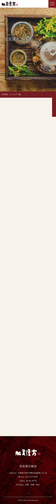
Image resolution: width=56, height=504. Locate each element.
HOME (5, 94)
